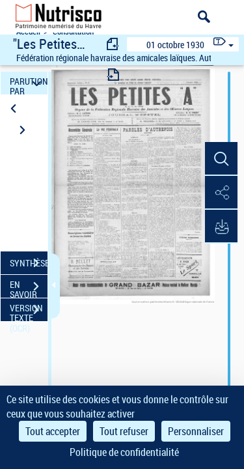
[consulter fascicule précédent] (113, 44)
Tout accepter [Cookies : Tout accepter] (52, 431)
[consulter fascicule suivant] (113, 74)
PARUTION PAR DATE (28, 83)
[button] (221, 159)
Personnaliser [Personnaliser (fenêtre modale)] (196, 431)
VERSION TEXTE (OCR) (28, 311)
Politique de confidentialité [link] (124, 452)
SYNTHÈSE (28, 263)
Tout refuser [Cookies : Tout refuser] (124, 431)
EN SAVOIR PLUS (28, 287)
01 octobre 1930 (175, 44)
